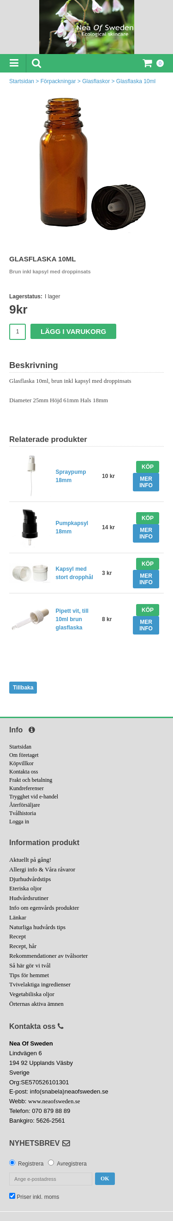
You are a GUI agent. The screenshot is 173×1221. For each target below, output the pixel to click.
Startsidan (21, 81)
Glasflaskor (96, 81)
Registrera (30, 1164)
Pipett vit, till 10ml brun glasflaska (72, 619)
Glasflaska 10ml (135, 81)
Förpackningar (58, 81)
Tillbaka (23, 687)
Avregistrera (71, 1164)
